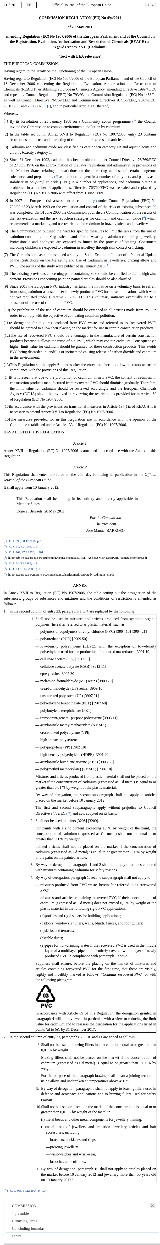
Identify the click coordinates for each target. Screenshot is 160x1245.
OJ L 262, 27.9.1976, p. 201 (26, 552)
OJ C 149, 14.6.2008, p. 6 (25, 569)
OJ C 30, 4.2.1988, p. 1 (23, 546)
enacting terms (24, 1221)
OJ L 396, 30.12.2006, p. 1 (25, 541)
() (49, 106)
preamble (20, 1213)
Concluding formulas (28, 1228)
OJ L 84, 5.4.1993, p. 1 (23, 563)
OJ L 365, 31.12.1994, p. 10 (27, 1190)
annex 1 (18, 1236)
